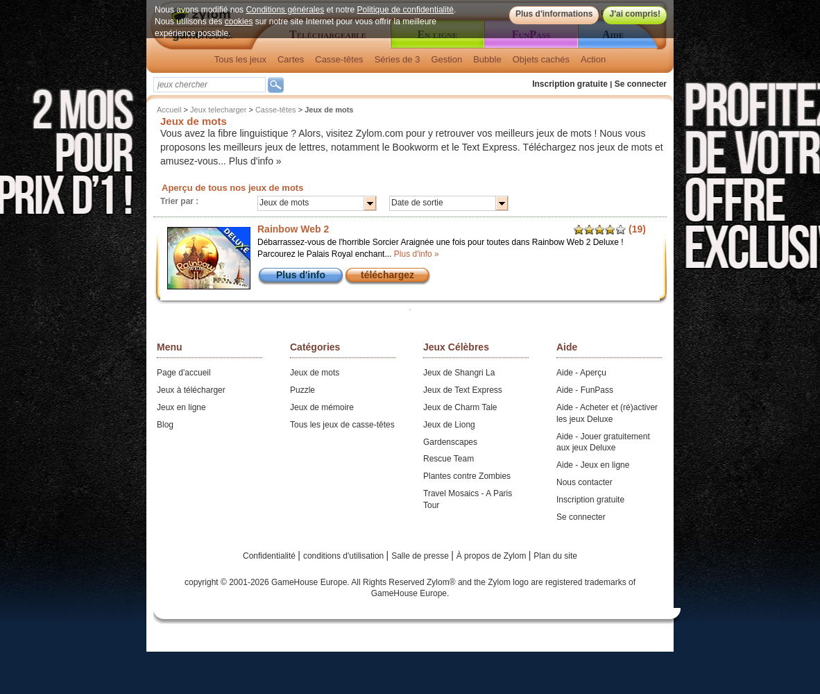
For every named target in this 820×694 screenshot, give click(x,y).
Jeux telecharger (218, 109)
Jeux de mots (314, 373)
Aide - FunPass (584, 390)
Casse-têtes (339, 59)
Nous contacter (584, 482)
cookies (239, 21)
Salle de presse (421, 556)
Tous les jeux (240, 59)
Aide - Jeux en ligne (592, 465)
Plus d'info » (255, 161)
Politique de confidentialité (405, 10)
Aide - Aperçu (581, 373)
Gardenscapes (450, 442)
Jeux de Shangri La (459, 373)
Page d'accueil (184, 373)
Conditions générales (285, 10)
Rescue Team (448, 459)
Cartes (290, 59)
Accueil (169, 109)
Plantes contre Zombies (467, 476)
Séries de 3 (397, 59)
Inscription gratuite (570, 84)
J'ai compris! (634, 14)
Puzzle (302, 390)
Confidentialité (270, 556)
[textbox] (209, 84)
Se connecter (641, 84)
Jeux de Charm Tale (460, 407)
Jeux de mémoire (322, 407)
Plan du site (555, 556)
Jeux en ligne (181, 407)
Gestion (446, 59)
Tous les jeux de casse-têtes (342, 425)
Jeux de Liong (449, 425)
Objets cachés (541, 59)
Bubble (487, 59)
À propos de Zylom (492, 556)
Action (593, 59)
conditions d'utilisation (344, 556)
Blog (165, 425)
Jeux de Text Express (462, 390)
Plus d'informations (554, 14)
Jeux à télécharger (191, 390)
